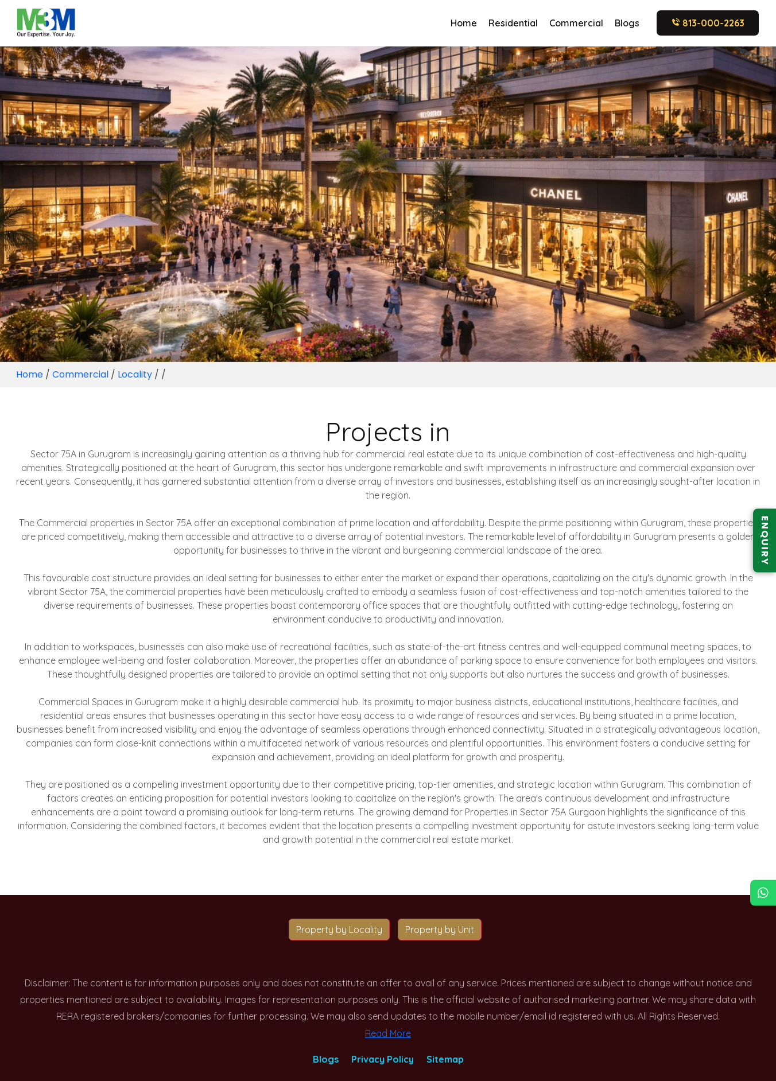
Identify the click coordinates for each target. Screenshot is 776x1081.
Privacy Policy (382, 1059)
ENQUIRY (764, 541)
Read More (388, 1033)
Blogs (627, 23)
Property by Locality (339, 929)
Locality (135, 374)
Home (464, 23)
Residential (513, 23)
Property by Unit (439, 929)
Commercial (576, 23)
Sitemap (445, 1059)
